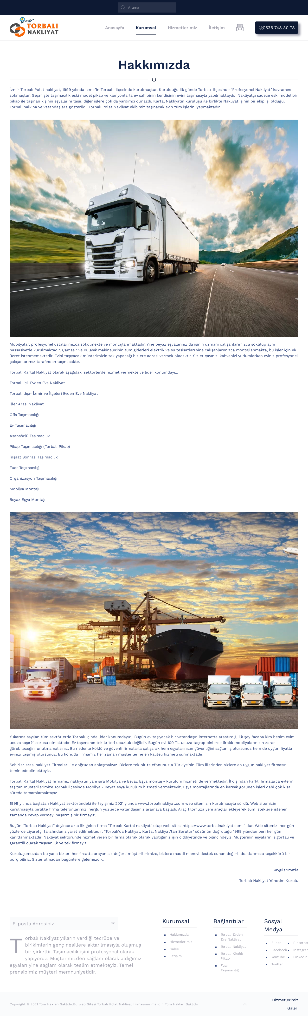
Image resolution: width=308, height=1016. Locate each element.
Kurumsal (146, 27)
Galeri (174, 949)
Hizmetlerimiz (182, 27)
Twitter (277, 964)
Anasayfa (114, 27)
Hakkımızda (179, 934)
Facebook (279, 950)
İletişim (217, 27)
